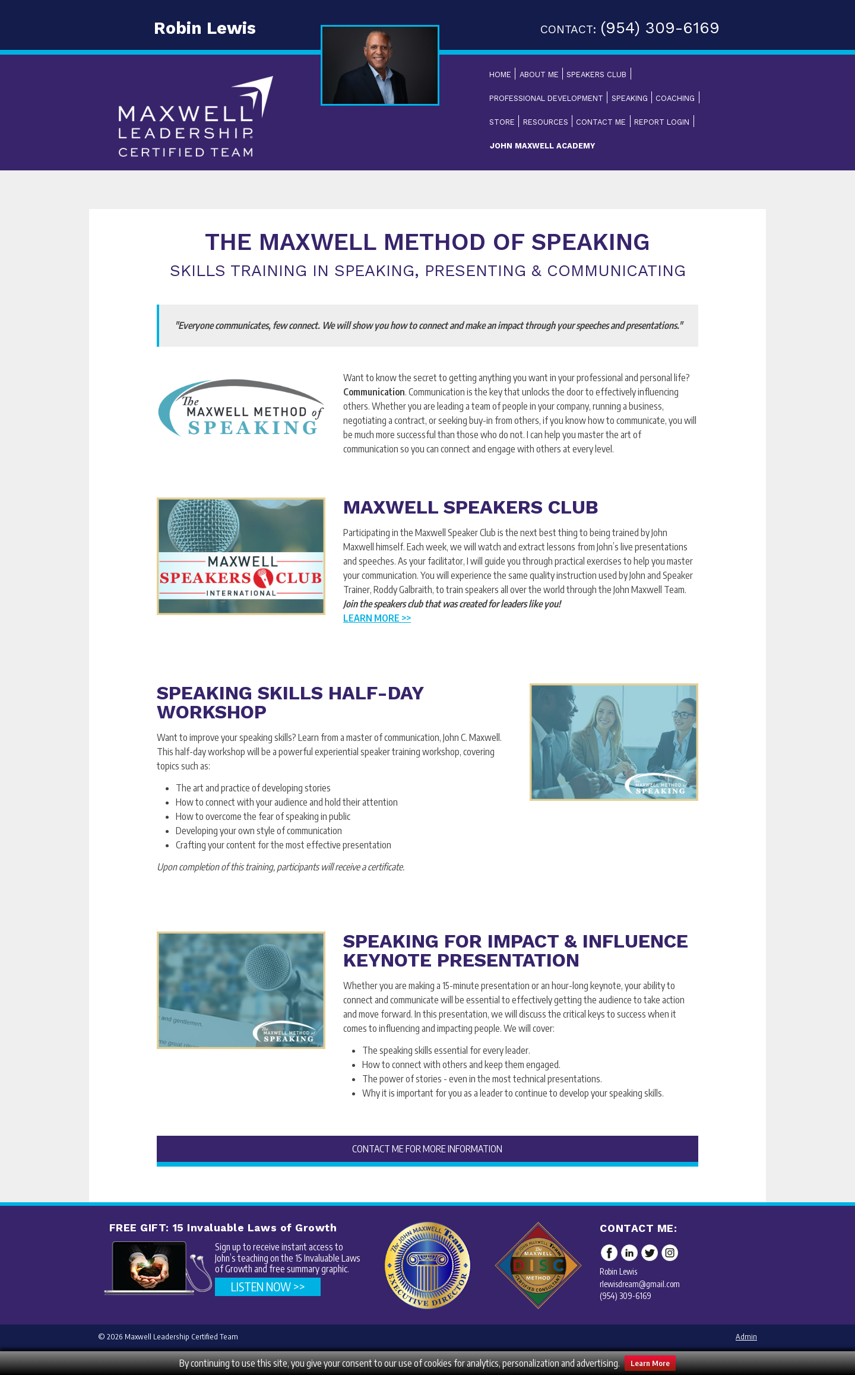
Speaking (630, 98)
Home (500, 74)
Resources (545, 122)
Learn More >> (377, 618)
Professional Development (546, 98)
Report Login (661, 122)
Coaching (675, 98)
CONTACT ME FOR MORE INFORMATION (427, 1149)
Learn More (650, 1363)
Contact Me (601, 122)
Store (502, 122)
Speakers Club (596, 74)
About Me (539, 74)
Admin (746, 1336)
